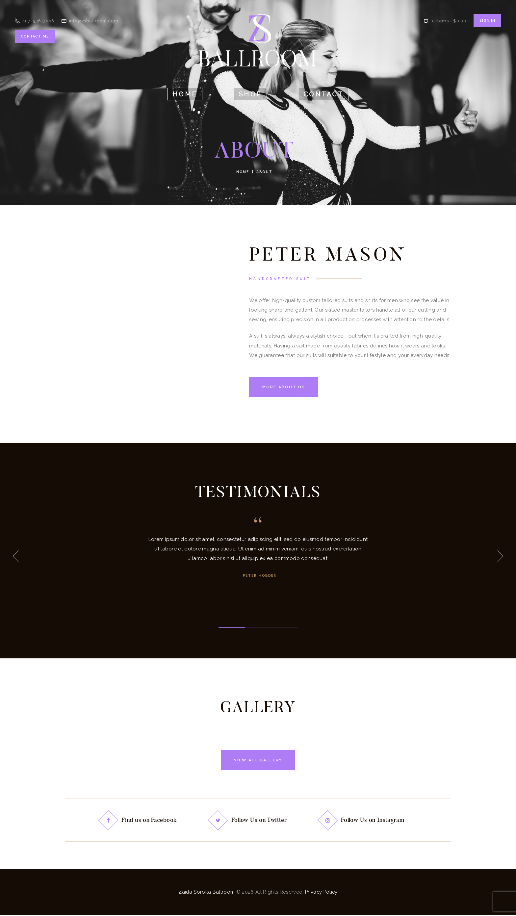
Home (242, 172)
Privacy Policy (321, 893)
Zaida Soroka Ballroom (206, 893)
